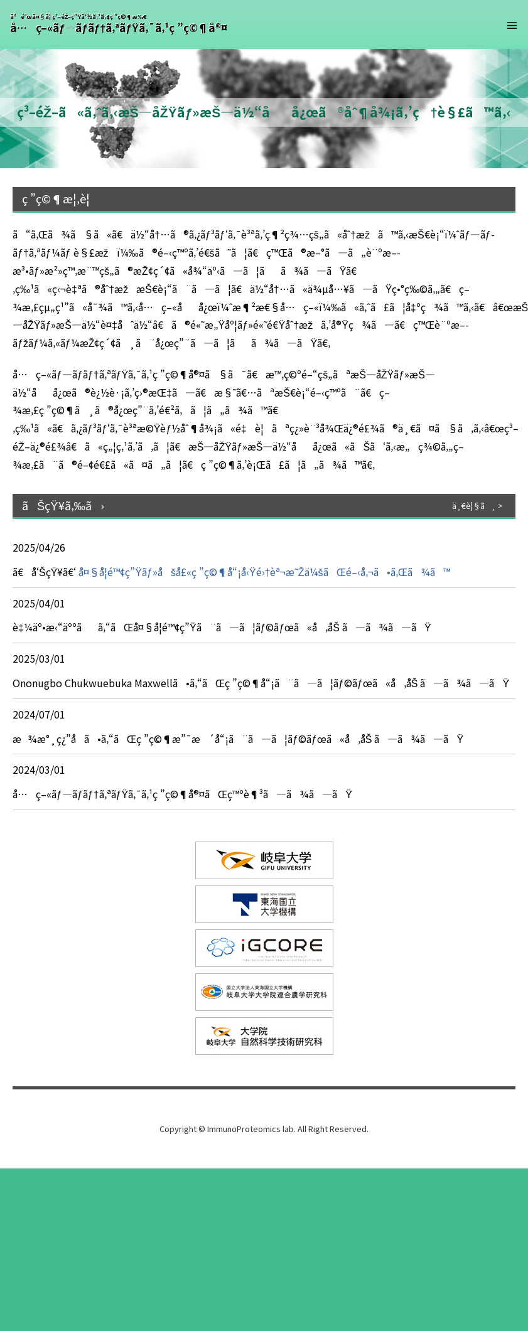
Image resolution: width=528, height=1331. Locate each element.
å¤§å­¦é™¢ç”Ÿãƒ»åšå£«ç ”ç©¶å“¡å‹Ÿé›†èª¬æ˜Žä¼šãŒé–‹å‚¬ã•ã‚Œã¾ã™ (263, 571)
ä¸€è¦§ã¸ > (477, 505)
